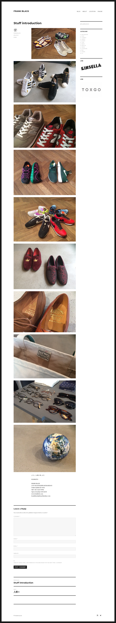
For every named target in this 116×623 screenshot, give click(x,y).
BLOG (78, 11)
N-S (82, 53)
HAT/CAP (83, 45)
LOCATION (92, 11)
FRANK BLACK (21, 11)
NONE (15, 37)
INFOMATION (84, 34)
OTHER (83, 51)
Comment (17, 516)
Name (16, 538)
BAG (82, 50)
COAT (82, 42)
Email (16, 546)
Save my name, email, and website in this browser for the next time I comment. (38, 562)
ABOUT (84, 11)
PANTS (83, 44)
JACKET (83, 40)
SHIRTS (83, 39)
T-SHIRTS (83, 37)
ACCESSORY (84, 48)
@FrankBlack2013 (84, 24)
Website (16, 553)
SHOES (83, 47)
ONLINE (100, 11)
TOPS (82, 36)
